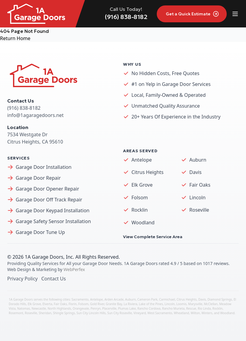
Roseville (199, 210)
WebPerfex (74, 269)
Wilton (195, 313)
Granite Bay (114, 304)
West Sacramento (159, 313)
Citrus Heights (147, 172)
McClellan (211, 304)
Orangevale (81, 308)
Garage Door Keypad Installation (53, 210)
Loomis (181, 304)
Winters (206, 313)
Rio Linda (204, 308)
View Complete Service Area (152, 236)
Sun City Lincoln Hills (91, 313)
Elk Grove (142, 185)
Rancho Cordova (149, 308)
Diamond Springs (219, 299)
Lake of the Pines (151, 304)
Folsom (139, 197)
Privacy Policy (22, 278)
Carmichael (167, 299)
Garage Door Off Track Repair (49, 199)
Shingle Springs (64, 313)
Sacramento (79, 299)
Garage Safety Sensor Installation (53, 221)
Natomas (23, 308)
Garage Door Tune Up (40, 232)
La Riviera (130, 304)
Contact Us (53, 278)
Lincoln (197, 197)
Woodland (143, 222)
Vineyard (140, 313)
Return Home (15, 38)
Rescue (191, 308)
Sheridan (45, 313)
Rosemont (16, 313)
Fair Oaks (199, 185)
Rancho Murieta (173, 308)
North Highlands (59, 308)
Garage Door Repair (38, 178)
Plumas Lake (127, 308)
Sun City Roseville (119, 313)
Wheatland (181, 313)
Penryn (95, 308)
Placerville (109, 308)
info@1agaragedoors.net (35, 115)
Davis (195, 172)
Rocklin (139, 210)
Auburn (197, 159)
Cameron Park (147, 299)
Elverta (47, 304)
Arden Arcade (113, 299)
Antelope (141, 159)
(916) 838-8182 (126, 17)
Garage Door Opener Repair (47, 188)
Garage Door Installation (43, 167)
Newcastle (39, 308)
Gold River (97, 304)
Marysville (195, 304)
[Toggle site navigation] (235, 14)
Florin (73, 304)
